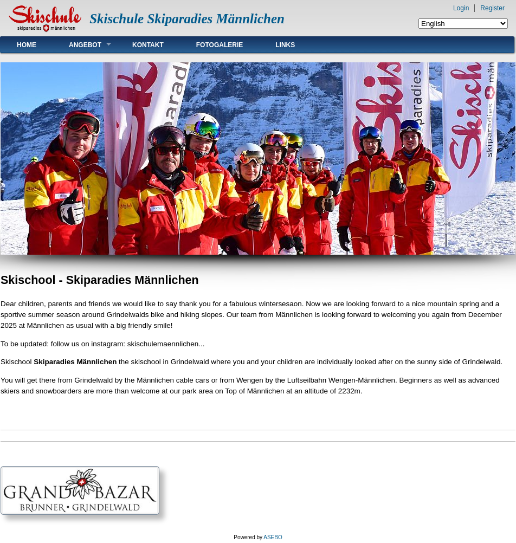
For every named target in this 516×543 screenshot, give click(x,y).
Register (492, 8)
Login (461, 8)
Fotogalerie (219, 45)
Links (285, 45)
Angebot (82, 45)
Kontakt (148, 45)
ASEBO (272, 537)
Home (26, 45)
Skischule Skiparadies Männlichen (187, 18)
